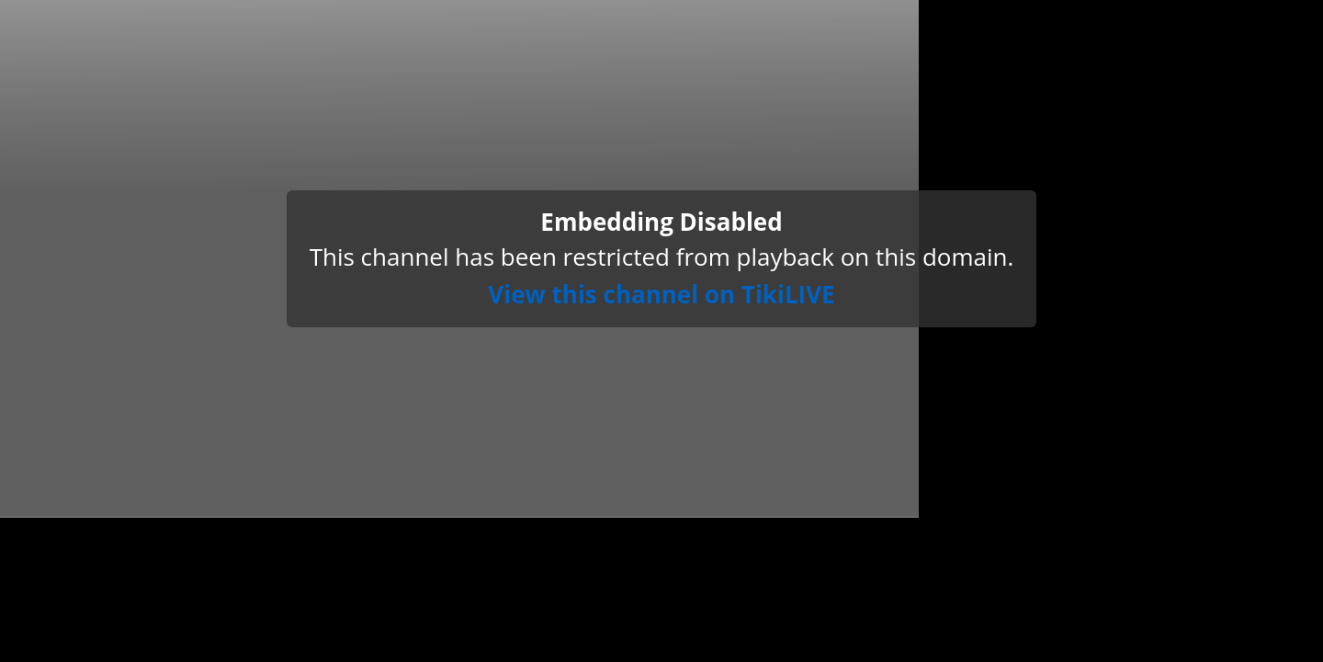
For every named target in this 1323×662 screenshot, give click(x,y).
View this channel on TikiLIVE (661, 294)
